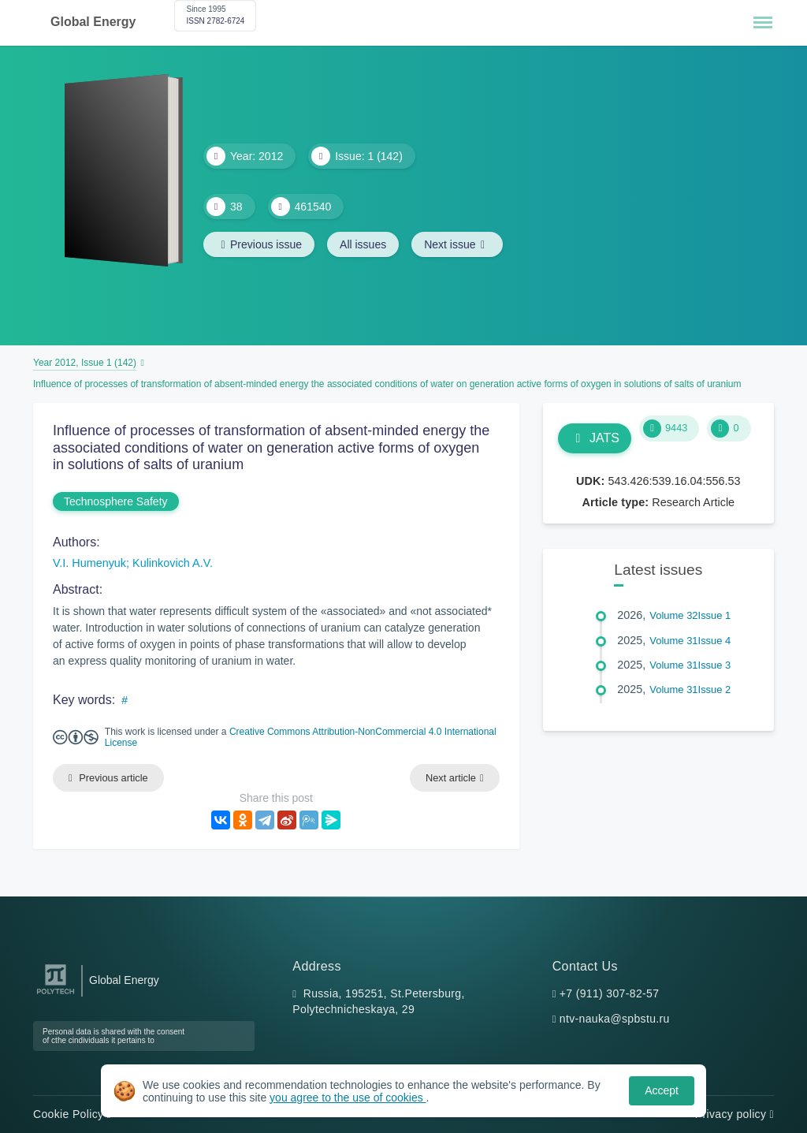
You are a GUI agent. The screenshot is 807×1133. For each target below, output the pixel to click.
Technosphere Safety (116, 501)
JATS (594, 438)
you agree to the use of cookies (348, 1097)
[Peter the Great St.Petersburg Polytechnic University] (55, 994)
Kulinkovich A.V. (172, 563)
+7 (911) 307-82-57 (610, 993)
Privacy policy (734, 1114)
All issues (363, 244)
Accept (662, 1090)
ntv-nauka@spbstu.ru (615, 1018)
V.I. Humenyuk (89, 563)
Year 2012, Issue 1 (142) (84, 362)
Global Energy (93, 21)
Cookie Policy (72, 1114)
